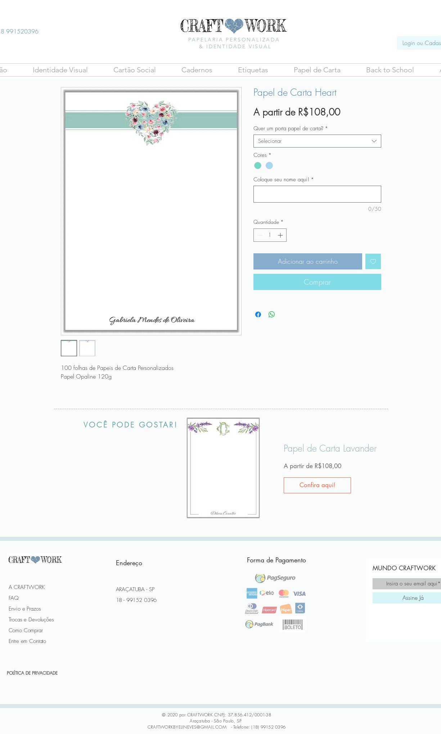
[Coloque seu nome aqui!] (317, 194)
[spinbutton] (270, 235)
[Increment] (280, 235)
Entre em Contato (27, 641)
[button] (135, 70)
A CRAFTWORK (27, 587)
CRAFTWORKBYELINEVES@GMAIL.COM (187, 727)
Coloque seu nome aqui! (283, 179)
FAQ (14, 598)
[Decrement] (259, 235)
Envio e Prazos (25, 608)
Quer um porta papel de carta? (290, 128)
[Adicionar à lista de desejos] (373, 261)
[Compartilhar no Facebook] (258, 314)
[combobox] (317, 141)
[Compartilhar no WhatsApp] (271, 314)
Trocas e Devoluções (31, 619)
